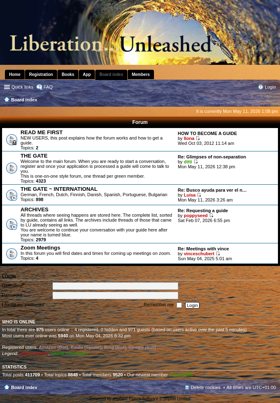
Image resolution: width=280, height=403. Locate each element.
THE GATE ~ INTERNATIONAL (59, 189)
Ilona (189, 138)
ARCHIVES (34, 209)
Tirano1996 (181, 374)
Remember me (163, 305)
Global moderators (69, 353)
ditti (188, 161)
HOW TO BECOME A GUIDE (207, 133)
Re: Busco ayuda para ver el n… (212, 190)
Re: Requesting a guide (203, 210)
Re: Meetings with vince (203, 248)
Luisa (190, 194)
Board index (24, 387)
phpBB (118, 398)
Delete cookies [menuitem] (205, 387)
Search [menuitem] (272, 100)
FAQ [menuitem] (48, 87)
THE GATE (34, 156)
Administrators (34, 353)
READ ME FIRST (42, 132)
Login (9, 276)
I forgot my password (23, 304)
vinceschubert (199, 253)
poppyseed (196, 215)
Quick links (22, 87)
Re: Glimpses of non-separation (212, 156)
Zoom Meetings (40, 248)
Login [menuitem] (270, 87)
